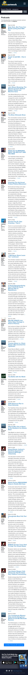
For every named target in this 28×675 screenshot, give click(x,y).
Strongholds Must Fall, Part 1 (17, 517)
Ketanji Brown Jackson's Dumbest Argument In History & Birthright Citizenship (16, 451)
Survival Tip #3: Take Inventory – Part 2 (15, 222)
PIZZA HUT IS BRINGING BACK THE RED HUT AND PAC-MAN (17, 152)
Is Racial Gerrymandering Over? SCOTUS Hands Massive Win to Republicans (16, 288)
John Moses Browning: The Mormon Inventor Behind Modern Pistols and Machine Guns (17, 89)
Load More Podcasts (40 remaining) (14, 645)
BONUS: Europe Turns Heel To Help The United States (17, 545)
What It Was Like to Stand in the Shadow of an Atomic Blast (17, 428)
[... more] (14, 52)
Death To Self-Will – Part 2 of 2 (17, 57)
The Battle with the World (16, 377)
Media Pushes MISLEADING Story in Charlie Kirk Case (17, 483)
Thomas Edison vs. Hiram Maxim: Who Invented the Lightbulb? (16, 344)
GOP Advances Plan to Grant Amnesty (15, 404)
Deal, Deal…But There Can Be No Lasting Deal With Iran (17, 28)
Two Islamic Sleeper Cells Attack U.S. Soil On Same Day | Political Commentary (17, 572)
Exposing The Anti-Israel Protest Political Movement (17, 183)
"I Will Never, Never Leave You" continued (16, 256)
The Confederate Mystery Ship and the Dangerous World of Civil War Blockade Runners (17, 618)
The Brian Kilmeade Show (17, 115)
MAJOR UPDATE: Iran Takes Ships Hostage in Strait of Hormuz (16, 322)
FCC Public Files (17, 671)
